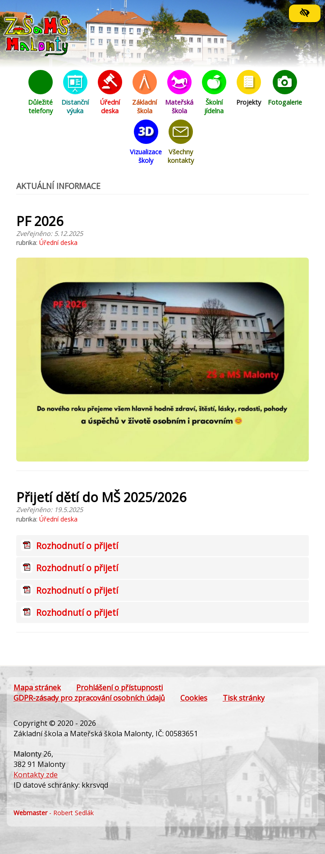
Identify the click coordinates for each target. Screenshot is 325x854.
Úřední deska (110, 92)
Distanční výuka (75, 92)
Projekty (249, 88)
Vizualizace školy (146, 142)
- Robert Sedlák (54, 812)
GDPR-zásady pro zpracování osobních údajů (89, 698)
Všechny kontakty (181, 142)
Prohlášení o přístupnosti (119, 687)
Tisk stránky (244, 698)
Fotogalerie (285, 88)
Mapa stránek (37, 687)
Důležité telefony (40, 92)
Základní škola (144, 92)
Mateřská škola (179, 92)
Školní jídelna (214, 92)
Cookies (193, 698)
